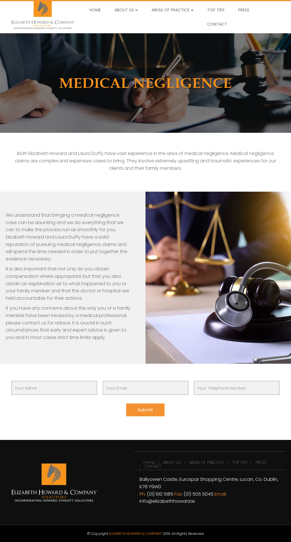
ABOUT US (124, 10)
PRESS (243, 10)
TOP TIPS (216, 10)
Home (149, 462)
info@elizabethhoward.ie (167, 501)
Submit (145, 410)
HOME (95, 10)
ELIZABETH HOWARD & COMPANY (135, 533)
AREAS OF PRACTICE (170, 10)
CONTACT (217, 24)
